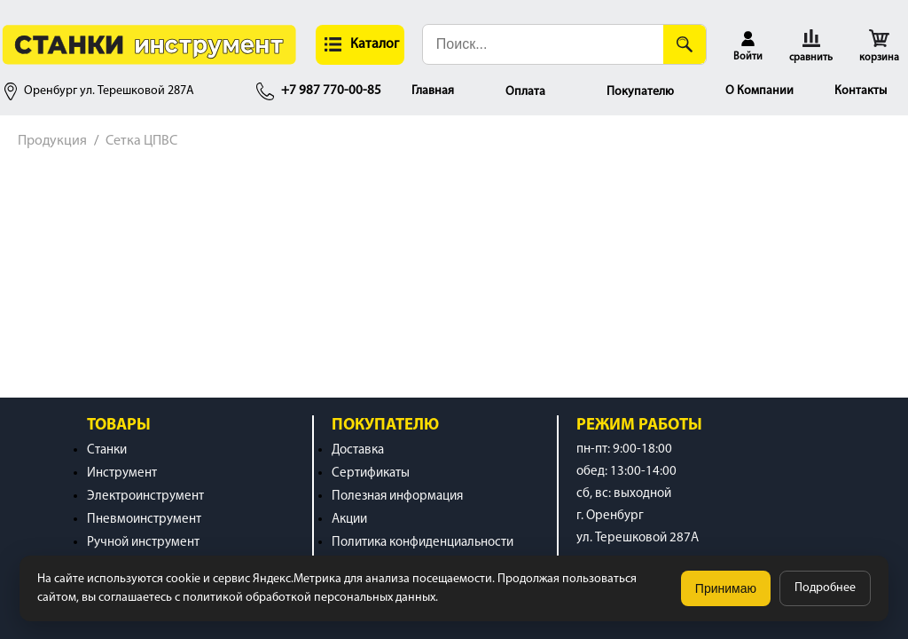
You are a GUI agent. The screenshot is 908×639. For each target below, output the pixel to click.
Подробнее (825, 588)
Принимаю (725, 588)
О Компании (759, 91)
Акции (349, 519)
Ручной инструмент (143, 542)
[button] (360, 45)
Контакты (860, 91)
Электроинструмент (145, 496)
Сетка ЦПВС (141, 141)
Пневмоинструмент (144, 519)
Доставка (358, 450)
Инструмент (122, 473)
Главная (432, 91)
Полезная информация (397, 496)
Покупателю (640, 92)
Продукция (52, 141)
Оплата (525, 92)
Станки (107, 450)
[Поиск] (684, 44)
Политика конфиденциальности (422, 542)
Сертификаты (371, 473)
